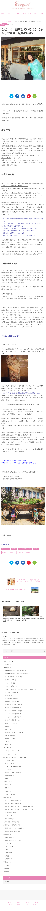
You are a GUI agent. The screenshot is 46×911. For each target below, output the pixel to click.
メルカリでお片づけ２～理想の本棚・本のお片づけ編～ (20, 689)
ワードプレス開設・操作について (14, 720)
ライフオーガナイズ (9, 812)
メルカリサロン (10, 794)
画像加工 (8, 729)
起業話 (6, 871)
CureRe (35, 904)
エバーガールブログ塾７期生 (13, 710)
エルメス (6, 741)
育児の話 (7, 862)
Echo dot (8, 664)
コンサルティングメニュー (11, 751)
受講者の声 (8, 726)
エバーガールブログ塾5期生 (13, 707)
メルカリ (7, 791)
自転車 (9, 853)
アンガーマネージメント (10, 692)
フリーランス (12, 552)
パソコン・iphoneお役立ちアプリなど (14, 757)
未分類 (6, 856)
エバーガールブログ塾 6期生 (13, 704)
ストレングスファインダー (11, 754)
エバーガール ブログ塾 (11, 701)
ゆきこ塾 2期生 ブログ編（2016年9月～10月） (19, 806)
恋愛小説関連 (9, 775)
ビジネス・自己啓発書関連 (13, 766)
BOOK (24, 13)
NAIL (42, 13)
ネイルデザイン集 (10, 738)
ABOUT (3, 13)
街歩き (6, 868)
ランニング (10, 846)
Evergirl (4, 552)
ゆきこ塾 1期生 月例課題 (13, 803)
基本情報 (14, 548)
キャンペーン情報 (10, 735)
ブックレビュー (8, 760)
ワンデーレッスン (10, 723)
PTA (7, 865)
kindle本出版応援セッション (13, 677)
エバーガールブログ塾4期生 (13, 800)
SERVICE (17, 13)
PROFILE (10, 13)
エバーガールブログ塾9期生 (13, 717)
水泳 (8, 849)
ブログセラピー (10, 683)
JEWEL (36, 13)
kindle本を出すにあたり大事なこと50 (15, 670)
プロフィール (5, 548)
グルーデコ (7, 748)
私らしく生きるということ (25, 548)
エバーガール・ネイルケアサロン (13, 732)
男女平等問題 (7, 859)
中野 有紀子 (5, 636)
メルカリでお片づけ (11, 686)
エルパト (8, 744)
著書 (7, 788)
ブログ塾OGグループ (11, 698)
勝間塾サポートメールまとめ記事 (14, 828)
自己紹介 (36, 548)
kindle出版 (7, 667)
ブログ (8, 843)
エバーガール (7, 695)
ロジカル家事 (9, 818)
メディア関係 (9, 837)
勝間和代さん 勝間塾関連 (11, 825)
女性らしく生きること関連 (13, 772)
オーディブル (9, 763)
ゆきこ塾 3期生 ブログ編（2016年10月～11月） (19, 809)
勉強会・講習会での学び (11, 822)
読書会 (7, 778)
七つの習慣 (8, 769)
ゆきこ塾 (21, 552)
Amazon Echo (8, 661)
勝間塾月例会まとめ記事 (12, 831)
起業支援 (28, 552)
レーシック (8, 815)
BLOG (29, 13)
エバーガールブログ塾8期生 (13, 714)
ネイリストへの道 (10, 680)
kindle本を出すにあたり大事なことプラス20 (17, 673)
